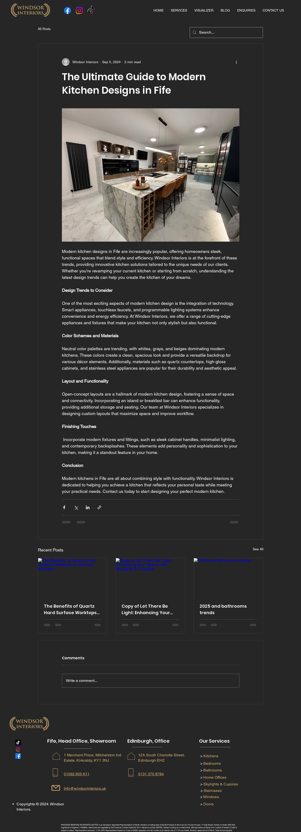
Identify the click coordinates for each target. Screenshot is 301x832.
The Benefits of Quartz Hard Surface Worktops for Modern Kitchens (70, 609)
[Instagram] (79, 10)
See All (258, 549)
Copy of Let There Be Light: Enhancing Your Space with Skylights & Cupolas (147, 609)
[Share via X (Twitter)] (76, 507)
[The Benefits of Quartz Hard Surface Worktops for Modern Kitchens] (72, 577)
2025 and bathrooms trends (223, 609)
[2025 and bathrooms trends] (228, 577)
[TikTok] (91, 10)
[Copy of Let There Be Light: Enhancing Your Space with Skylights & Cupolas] (150, 577)
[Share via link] (99, 507)
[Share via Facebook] (64, 507)
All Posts (44, 29)
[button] (179, 10)
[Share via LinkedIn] (87, 507)
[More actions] (236, 62)
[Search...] (226, 32)
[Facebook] (67, 10)
